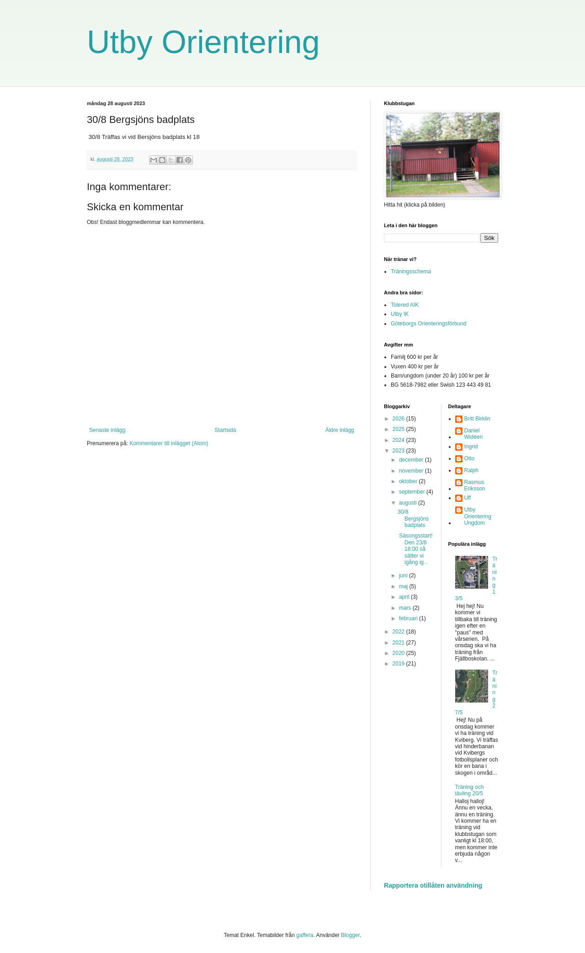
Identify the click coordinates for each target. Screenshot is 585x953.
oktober (409, 481)
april (405, 597)
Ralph (471, 470)
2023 (399, 450)
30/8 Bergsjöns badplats (413, 518)
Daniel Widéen (473, 433)
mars (406, 608)
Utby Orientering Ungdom (477, 516)
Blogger (350, 935)
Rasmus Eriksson (474, 485)
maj (404, 586)
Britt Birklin (477, 418)
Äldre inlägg (339, 430)
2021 (399, 642)
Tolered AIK (405, 305)
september (412, 492)
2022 (399, 631)
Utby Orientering (203, 42)
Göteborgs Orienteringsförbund (428, 323)
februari (409, 618)
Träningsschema (411, 271)
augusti (408, 503)
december (412, 460)
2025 (399, 429)
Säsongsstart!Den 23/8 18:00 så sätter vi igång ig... (415, 548)
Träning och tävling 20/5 (469, 790)
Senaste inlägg (107, 430)
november (412, 471)
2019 (399, 663)
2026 (399, 418)
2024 (399, 440)
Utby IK (400, 314)
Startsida (225, 430)
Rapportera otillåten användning (433, 885)
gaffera (304, 935)
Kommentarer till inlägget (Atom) (168, 443)
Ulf (467, 498)
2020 (399, 653)
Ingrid (471, 446)
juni (404, 575)
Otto (469, 458)
